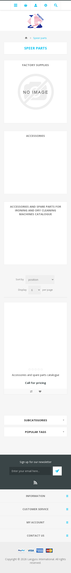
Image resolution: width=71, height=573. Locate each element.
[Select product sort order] (40, 279)
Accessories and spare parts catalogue (35, 375)
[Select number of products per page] (34, 290)
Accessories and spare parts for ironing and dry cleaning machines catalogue (35, 210)
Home (26, 38)
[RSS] (36, 483)
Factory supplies (35, 65)
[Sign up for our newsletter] (30, 471)
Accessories (35, 136)
